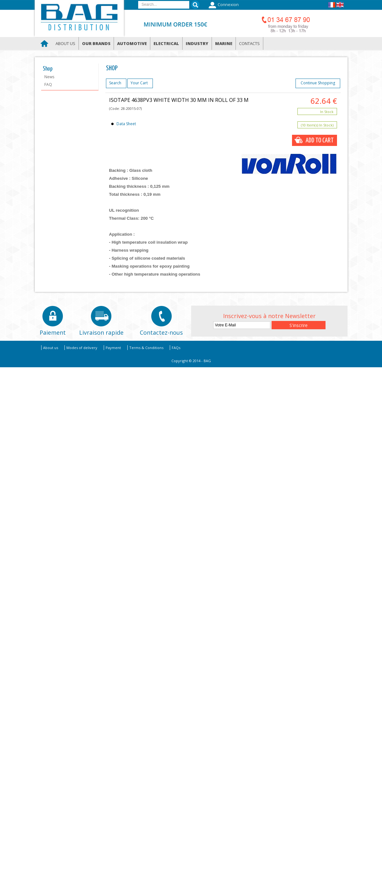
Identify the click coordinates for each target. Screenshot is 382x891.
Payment (113, 347)
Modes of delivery (81, 347)
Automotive (132, 43)
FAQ (48, 84)
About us (65, 43)
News (49, 77)
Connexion (223, 5)
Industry (197, 43)
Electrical (166, 43)
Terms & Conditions (146, 347)
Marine (223, 43)
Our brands (96, 43)
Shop (48, 69)
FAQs (176, 347)
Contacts (249, 43)
